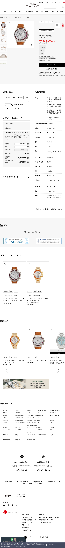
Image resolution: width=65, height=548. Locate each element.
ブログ (52, 11)
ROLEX (5, 412)
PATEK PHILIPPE (43, 412)
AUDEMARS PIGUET (55, 412)
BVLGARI (17, 440)
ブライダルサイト (43, 538)
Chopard (52, 429)
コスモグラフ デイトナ (20, 17)
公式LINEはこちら (21, 471)
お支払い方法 (25, 515)
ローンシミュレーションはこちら (46, 56)
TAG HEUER (18, 429)
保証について (25, 526)
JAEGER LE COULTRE (32, 422)
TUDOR (32, 434)
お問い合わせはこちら (43, 471)
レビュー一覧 (25, 528)
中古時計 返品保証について (29, 521)
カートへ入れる (52, 65)
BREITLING (6, 429)
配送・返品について (27, 518)
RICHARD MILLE (31, 440)
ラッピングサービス (27, 531)
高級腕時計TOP (3, 17)
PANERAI (52, 422)
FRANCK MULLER (55, 417)
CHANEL (5, 422)
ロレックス (10, 17)
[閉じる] (26, 537)
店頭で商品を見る (51, 70)
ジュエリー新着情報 (22, 482)
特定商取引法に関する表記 (46, 521)
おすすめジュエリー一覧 (53, 482)
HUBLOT (40, 417)
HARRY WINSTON (20, 422)
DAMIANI (17, 435)
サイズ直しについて (27, 523)
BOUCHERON (7, 440)
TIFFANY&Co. (42, 435)
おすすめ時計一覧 (37, 482)
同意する (51, 545)
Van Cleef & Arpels (32, 428)
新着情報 (39, 484)
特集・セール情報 (27, 484)
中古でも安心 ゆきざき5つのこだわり (49, 518)
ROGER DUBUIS (19, 417)
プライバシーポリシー (20, 545)
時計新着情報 (8, 482)
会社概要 (41, 515)
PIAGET (52, 435)
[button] (58, 372)
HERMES (40, 429)
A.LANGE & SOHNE (32, 417)
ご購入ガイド (59, 11)
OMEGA (29, 412)
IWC (39, 422)
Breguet (5, 417)
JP (47, 2)
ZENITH (5, 435)
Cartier (17, 412)
